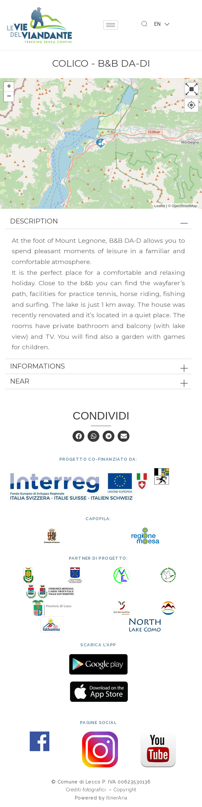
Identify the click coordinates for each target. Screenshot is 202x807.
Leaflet (159, 206)
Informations (37, 366)
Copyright (124, 789)
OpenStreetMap (184, 206)
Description (34, 221)
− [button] (9, 97)
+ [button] (9, 87)
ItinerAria (116, 797)
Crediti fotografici (87, 789)
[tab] (98, 221)
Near (19, 381)
